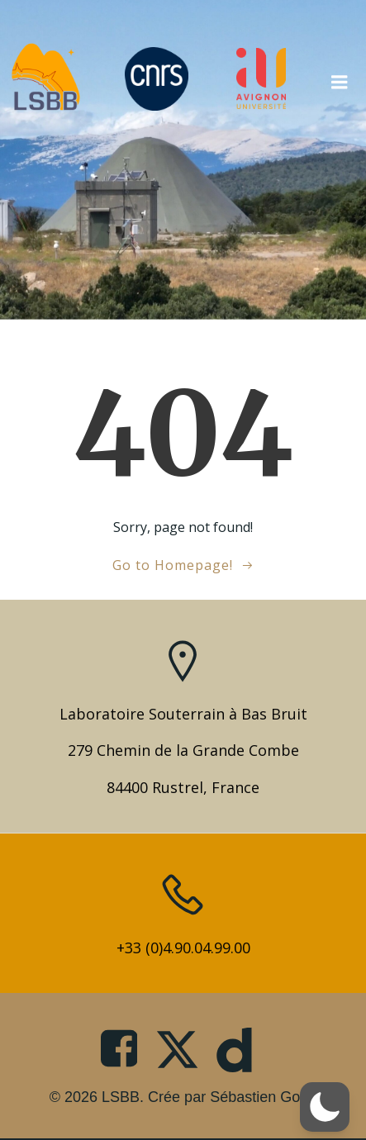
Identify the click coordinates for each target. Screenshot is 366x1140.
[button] (324, 1107)
